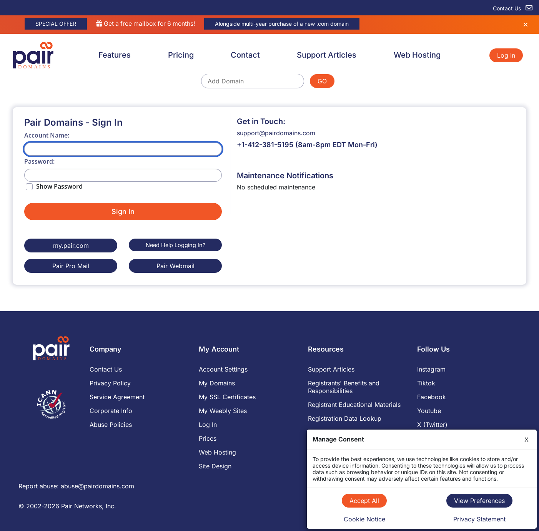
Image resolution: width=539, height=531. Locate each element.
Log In (506, 55)
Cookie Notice (364, 519)
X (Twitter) (432, 424)
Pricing (181, 55)
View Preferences (479, 500)
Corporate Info (111, 410)
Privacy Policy (110, 383)
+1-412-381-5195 (265, 145)
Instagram (431, 369)
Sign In (123, 211)
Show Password (59, 186)
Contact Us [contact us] (512, 8)
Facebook (431, 396)
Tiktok (426, 383)
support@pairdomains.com (276, 133)
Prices (207, 438)
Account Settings (223, 369)
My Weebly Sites (223, 410)
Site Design (215, 466)
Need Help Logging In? (175, 245)
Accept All (364, 500)
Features (114, 55)
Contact (245, 55)
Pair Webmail (175, 265)
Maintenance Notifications (285, 175)
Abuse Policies (111, 424)
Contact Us (106, 369)
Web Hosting (417, 55)
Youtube (429, 410)
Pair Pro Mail (70, 265)
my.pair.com (71, 245)
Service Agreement (117, 396)
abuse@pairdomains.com (97, 486)
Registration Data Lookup (344, 418)
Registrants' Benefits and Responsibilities (343, 386)
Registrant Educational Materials (354, 404)
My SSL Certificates (227, 396)
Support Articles (326, 55)
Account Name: (46, 135)
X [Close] (526, 439)
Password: (39, 161)
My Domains (217, 383)
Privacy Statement (479, 519)
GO (322, 81)
